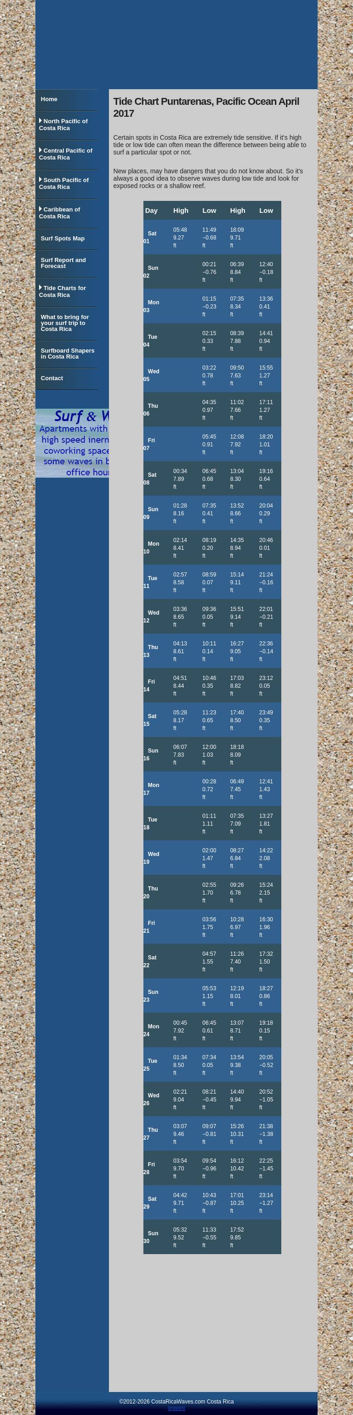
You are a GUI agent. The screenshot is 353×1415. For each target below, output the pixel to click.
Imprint (176, 1408)
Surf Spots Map (63, 238)
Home (49, 99)
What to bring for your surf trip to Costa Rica (65, 323)
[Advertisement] (212, 1323)
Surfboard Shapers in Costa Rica (68, 353)
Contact (52, 378)
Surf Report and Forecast (63, 263)
